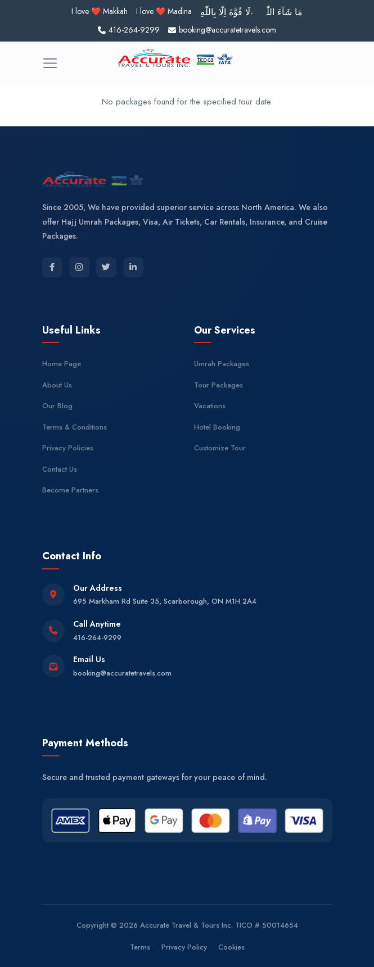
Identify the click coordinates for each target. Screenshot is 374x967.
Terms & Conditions (74, 427)
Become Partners (70, 490)
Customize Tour (220, 448)
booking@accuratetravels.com (122, 673)
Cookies (231, 947)
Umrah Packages (221, 363)
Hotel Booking (217, 427)
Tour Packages (218, 385)
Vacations (210, 405)
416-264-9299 (97, 637)
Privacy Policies (67, 448)
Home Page (61, 363)
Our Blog (57, 405)
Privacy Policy (184, 947)
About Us (57, 385)
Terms (140, 947)
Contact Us (59, 469)
